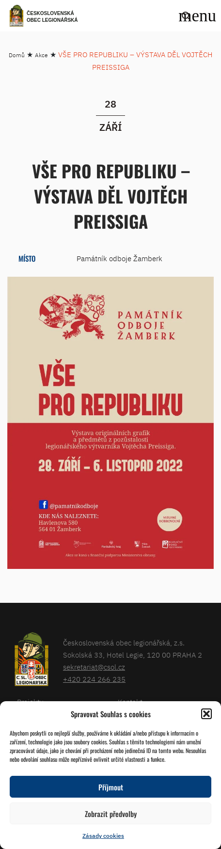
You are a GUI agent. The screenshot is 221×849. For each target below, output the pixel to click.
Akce (41, 55)
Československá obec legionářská (52, 17)
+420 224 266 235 (94, 679)
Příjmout (110, 787)
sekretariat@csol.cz (94, 667)
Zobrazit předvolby (111, 813)
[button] (206, 714)
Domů (17, 55)
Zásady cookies (103, 835)
